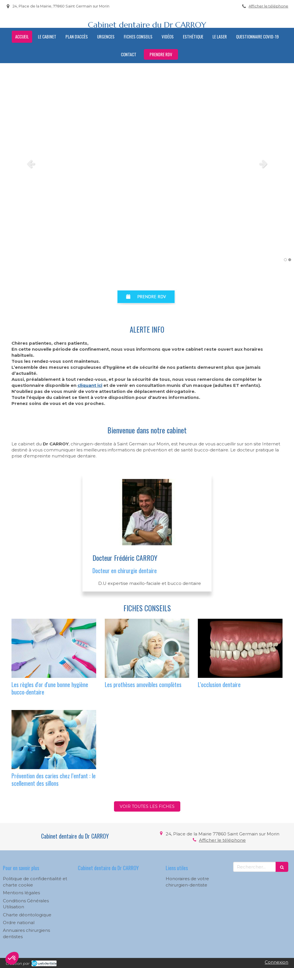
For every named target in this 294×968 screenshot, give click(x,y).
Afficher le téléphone (268, 6)
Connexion (276, 962)
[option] (147, 163)
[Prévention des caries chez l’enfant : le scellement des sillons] (53, 739)
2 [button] (289, 259)
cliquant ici (90, 385)
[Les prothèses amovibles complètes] (147, 648)
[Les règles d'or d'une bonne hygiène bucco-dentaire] (53, 648)
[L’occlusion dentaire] (240, 648)
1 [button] (285, 259)
